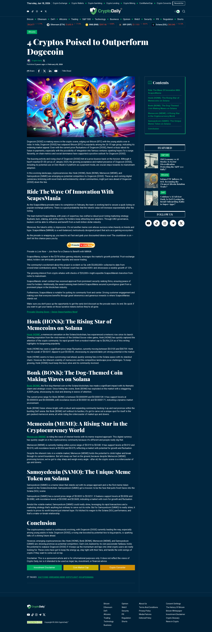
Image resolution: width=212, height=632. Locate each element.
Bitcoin (107, 604)
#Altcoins (43, 577)
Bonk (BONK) (33, 385)
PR (123, 614)
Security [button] (148, 19)
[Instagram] (37, 11)
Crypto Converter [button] (164, 3)
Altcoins (32, 32)
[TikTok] (32, 11)
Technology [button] (100, 19)
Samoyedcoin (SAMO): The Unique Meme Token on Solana (164, 122)
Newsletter (179, 3)
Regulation (126, 618)
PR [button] (157, 19)
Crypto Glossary (172, 618)
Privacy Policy (145, 611)
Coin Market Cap (81, 567)
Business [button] (114, 19)
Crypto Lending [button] (112, 3)
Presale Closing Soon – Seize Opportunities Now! (52, 312)
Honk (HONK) (33, 334)
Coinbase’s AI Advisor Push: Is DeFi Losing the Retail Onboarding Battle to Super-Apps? (172, 200)
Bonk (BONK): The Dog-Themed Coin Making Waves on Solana (163, 107)
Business (107, 625)
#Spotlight (72, 577)
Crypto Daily (37, 61)
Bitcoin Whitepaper (174, 611)
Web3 (124, 607)
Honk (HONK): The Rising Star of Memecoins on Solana (163, 99)
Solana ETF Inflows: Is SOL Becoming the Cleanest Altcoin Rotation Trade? (172, 183)
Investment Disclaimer (44, 567)
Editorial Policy (145, 618)
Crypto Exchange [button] (60, 3)
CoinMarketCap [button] (146, 3)
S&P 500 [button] (86, 19)
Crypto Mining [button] (129, 3)
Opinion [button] (126, 19)
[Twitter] (46, 11)
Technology (109, 621)
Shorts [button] (180, 19)
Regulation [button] (168, 19)
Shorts (124, 621)
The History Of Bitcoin (175, 607)
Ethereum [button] (42, 19)
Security (125, 611)
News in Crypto (172, 621)
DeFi (105, 611)
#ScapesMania (86, 577)
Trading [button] (74, 19)
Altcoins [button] (63, 19)
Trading (107, 618)
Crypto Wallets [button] (78, 3)
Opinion (125, 604)
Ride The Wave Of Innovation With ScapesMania (164, 91)
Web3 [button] (137, 19)
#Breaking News (57, 577)
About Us (143, 604)
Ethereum (108, 607)
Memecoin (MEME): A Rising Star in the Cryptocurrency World (164, 114)
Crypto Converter (117, 567)
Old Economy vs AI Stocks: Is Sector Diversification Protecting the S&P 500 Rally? (171, 164)
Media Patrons (145, 614)
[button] (183, 11)
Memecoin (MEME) (36, 437)
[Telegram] (41, 11)
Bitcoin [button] (30, 19)
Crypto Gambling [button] (95, 3)
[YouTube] (28, 11)
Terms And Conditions (148, 607)
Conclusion (153, 128)
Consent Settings (173, 604)
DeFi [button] (53, 19)
